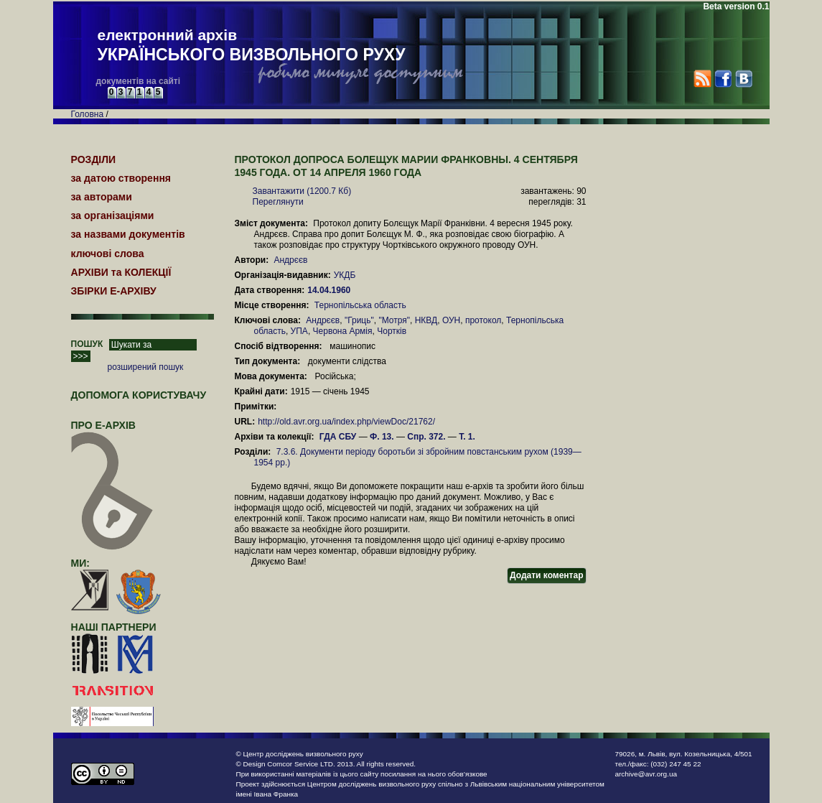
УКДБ (345, 275)
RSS (702, 79)
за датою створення (121, 178)
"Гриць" (359, 320)
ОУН (451, 320)
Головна (87, 114)
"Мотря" (394, 320)
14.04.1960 (329, 290)
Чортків (391, 331)
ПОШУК (87, 344)
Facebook (723, 79)
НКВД (426, 320)
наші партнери (114, 627)
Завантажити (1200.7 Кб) (302, 191)
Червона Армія (343, 331)
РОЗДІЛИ (93, 159)
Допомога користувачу (139, 395)
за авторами (101, 197)
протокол (483, 320)
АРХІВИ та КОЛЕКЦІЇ (121, 272)
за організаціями (112, 215)
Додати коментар (546, 575)
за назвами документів (128, 234)
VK (743, 79)
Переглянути (278, 202)
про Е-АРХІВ (112, 431)
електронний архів (252, 46)
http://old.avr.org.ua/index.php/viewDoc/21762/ (346, 422)
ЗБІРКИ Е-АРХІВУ (114, 291)
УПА (299, 331)
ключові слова (107, 253)
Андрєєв (290, 260)
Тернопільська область (360, 305)
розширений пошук (146, 367)
